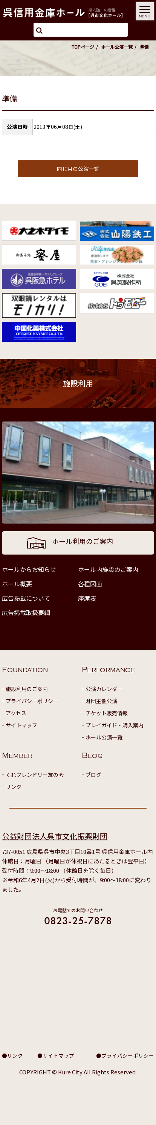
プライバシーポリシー (32, 701)
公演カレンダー (104, 689)
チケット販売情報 (107, 713)
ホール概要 (17, 583)
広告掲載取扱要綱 (26, 612)
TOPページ (83, 46)
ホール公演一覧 (117, 46)
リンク (13, 786)
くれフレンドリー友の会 (35, 774)
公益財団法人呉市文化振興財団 (54, 836)
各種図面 (90, 583)
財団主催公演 (101, 701)
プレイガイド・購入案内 (115, 725)
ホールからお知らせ (29, 569)
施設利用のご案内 (27, 689)
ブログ (93, 774)
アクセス (16, 713)
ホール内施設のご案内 (108, 569)
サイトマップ (21, 725)
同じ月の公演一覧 (78, 168)
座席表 (87, 598)
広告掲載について (26, 598)
